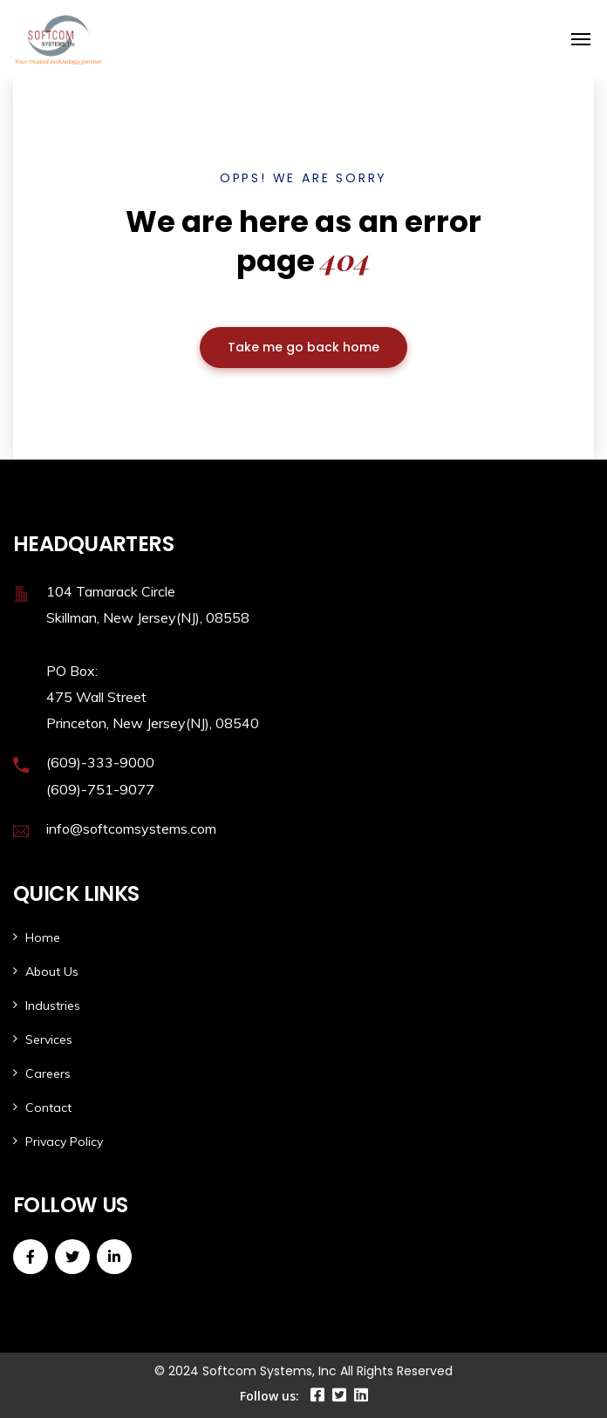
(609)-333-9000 (100, 762)
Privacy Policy (64, 1141)
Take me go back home (303, 347)
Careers (48, 1073)
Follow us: (269, 1395)
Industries (52, 1005)
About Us (51, 971)
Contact (48, 1107)
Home (42, 937)
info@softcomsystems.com (131, 828)
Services (48, 1039)
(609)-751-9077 (100, 789)
